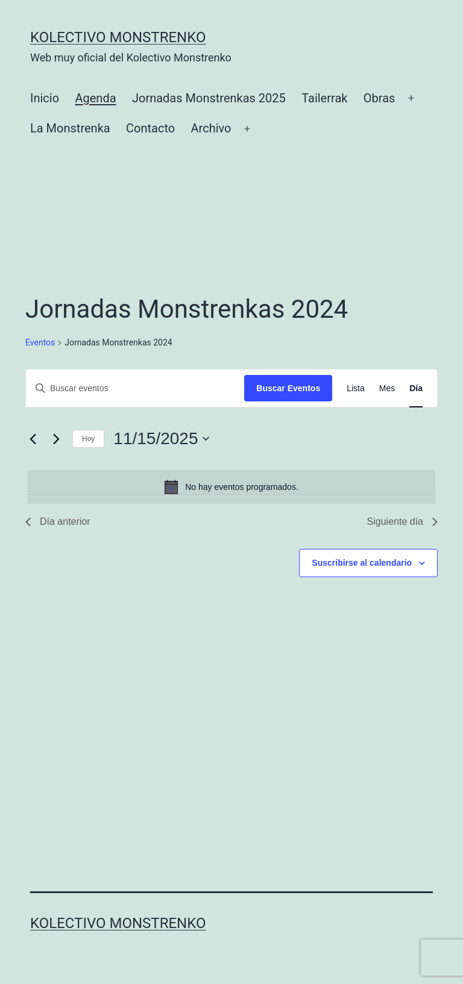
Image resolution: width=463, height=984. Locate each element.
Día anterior (57, 521)
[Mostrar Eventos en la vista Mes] (387, 388)
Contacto (150, 128)
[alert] (231, 487)
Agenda (95, 98)
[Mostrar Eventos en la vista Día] (416, 388)
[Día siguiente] (56, 439)
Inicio (44, 98)
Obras (379, 98)
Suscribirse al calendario (362, 563)
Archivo (211, 128)
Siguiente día (402, 521)
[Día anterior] (32, 439)
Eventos (40, 342)
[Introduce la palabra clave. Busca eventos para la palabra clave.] (135, 388)
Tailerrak (324, 98)
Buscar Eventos (288, 388)
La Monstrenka (70, 128)
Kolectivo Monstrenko (118, 37)
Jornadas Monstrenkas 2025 (209, 98)
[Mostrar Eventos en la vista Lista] (356, 388)
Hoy (88, 439)
